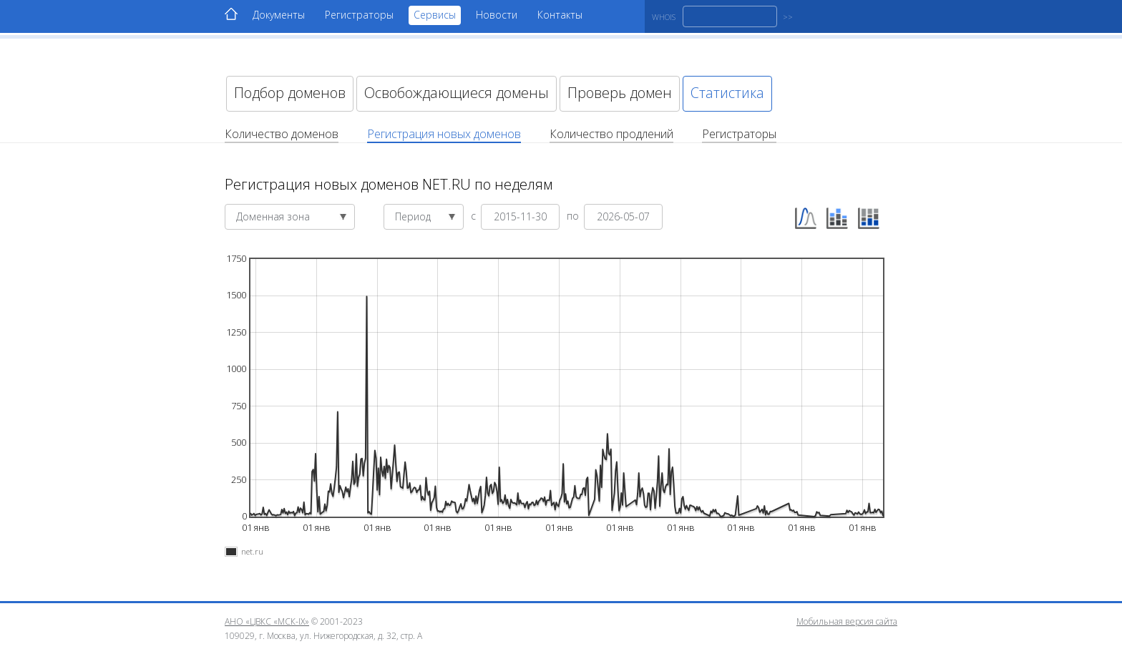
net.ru (252, 551)
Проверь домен (619, 92)
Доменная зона (291, 216)
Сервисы (435, 14)
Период (425, 216)
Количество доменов (281, 134)
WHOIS (663, 16)
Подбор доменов (290, 92)
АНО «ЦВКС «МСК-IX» (267, 621)
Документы (279, 14)
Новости (496, 14)
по (574, 215)
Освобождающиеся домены (456, 92)
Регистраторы (359, 14)
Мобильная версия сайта (846, 621)
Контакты (559, 14)
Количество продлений (611, 134)
